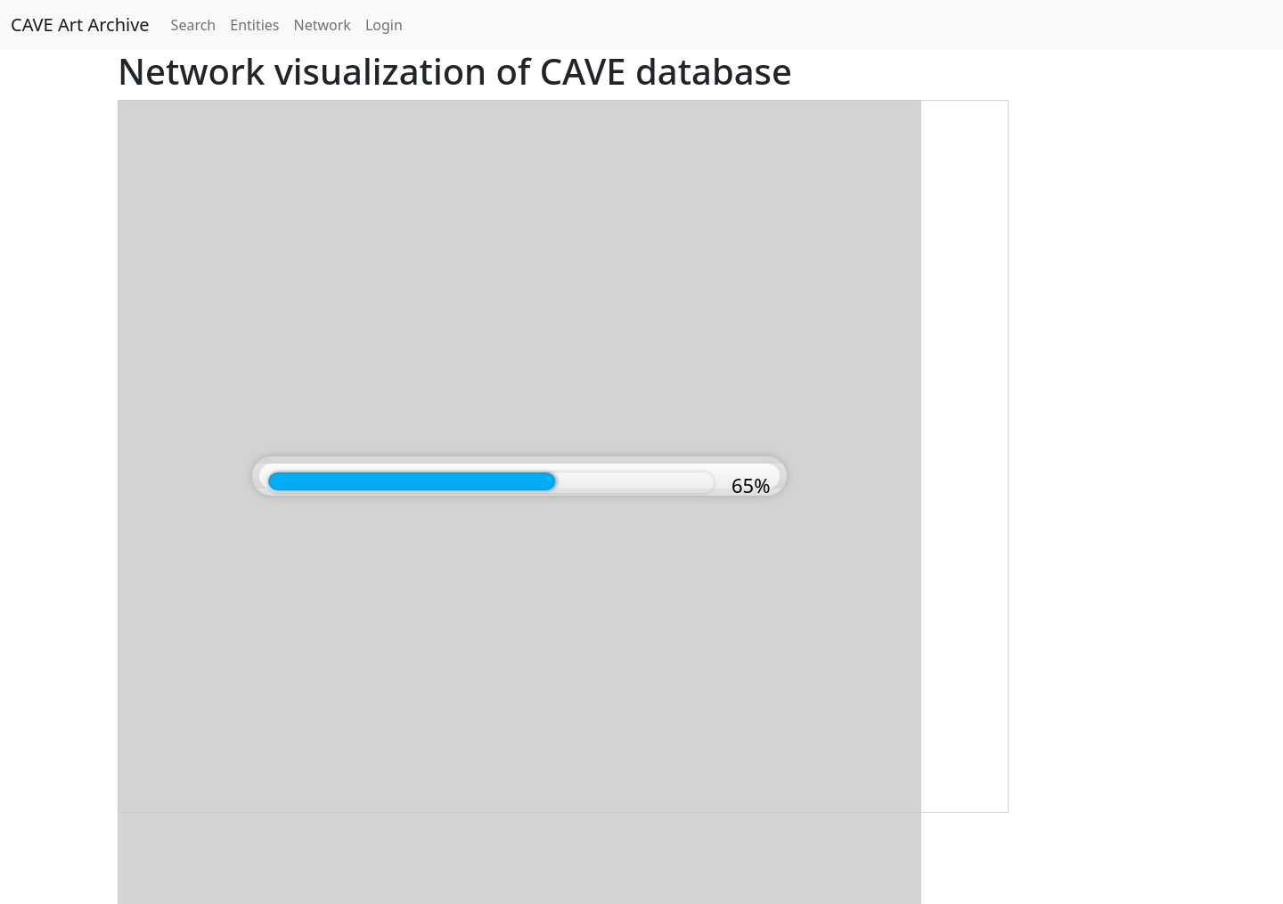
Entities (254, 25)
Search (194, 25)
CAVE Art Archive (80, 24)
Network (322, 25)
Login (384, 25)
